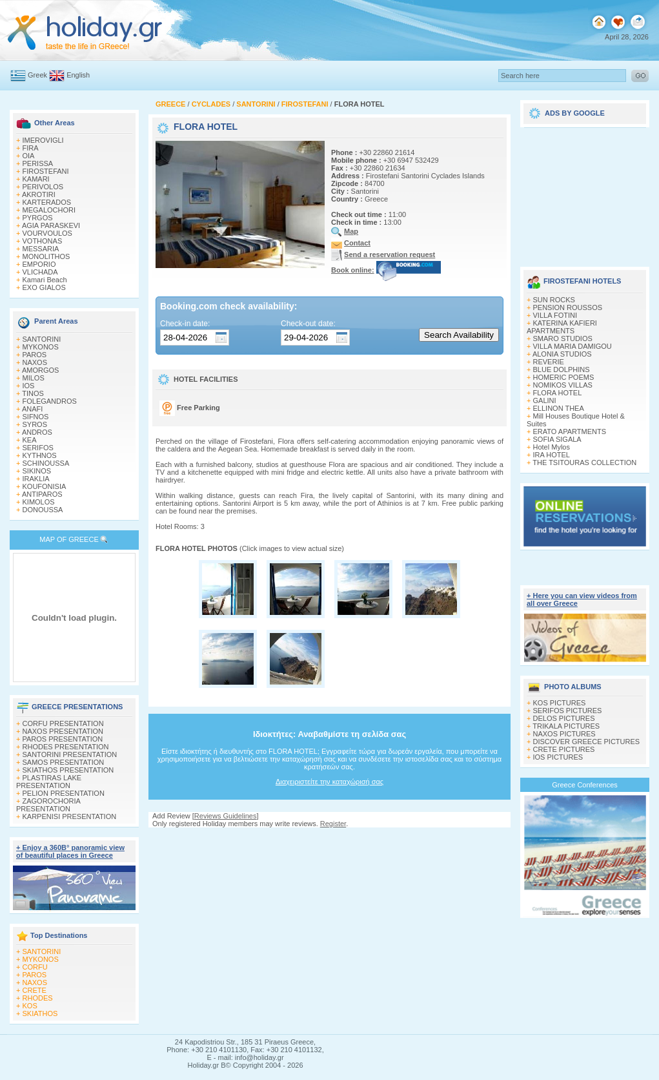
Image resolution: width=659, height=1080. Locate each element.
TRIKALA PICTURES (566, 726)
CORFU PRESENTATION (63, 723)
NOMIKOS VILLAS (563, 385)
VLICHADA (40, 272)
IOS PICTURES (558, 757)
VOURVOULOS (47, 233)
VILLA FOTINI (555, 315)
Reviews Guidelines (225, 816)
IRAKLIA (36, 479)
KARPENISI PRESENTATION (70, 816)
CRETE (34, 990)
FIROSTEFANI (46, 171)
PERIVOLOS (43, 187)
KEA (30, 440)
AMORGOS (40, 370)
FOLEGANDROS (50, 401)
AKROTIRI (39, 194)
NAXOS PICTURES (564, 734)
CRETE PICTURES (564, 749)
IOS (29, 385)
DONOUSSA (43, 510)
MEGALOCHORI (49, 210)
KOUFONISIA (44, 486)
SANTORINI (42, 339)
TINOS (33, 393)
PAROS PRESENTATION (63, 739)
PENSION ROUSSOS (568, 307)
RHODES (38, 998)
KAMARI (36, 179)
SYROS (35, 424)
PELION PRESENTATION (64, 793)
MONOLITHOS (46, 256)
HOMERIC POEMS (563, 377)
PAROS (35, 354)
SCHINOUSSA (46, 463)
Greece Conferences (585, 785)
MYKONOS (41, 347)
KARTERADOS (47, 202)
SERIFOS (38, 448)
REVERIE (548, 362)
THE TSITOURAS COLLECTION (584, 462)
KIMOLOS (39, 502)
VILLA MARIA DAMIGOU (572, 346)
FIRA (31, 148)
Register (333, 823)
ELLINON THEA (558, 408)
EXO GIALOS (44, 287)
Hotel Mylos (551, 447)
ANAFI (32, 409)
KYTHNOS (40, 455)
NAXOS (35, 362)
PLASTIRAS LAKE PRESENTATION (48, 781)
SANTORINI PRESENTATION (70, 754)
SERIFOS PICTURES (567, 710)
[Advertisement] (584, 192)
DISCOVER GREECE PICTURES (586, 741)
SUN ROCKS (554, 300)
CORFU (35, 967)
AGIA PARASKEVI (51, 225)
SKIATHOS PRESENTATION (68, 770)
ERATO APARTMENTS (570, 431)
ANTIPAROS (42, 494)
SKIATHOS (40, 1013)
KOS (30, 1006)
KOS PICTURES (559, 703)
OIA (29, 156)
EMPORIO (39, 264)
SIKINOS (37, 471)
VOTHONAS (43, 241)
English (78, 75)
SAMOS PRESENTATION (64, 762)
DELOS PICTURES (564, 718)
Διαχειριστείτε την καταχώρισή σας (329, 781)
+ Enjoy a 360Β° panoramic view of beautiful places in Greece (70, 851)
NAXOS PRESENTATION (63, 731)
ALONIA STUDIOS (562, 354)
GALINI (544, 400)
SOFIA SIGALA (557, 439)
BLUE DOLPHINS (561, 369)
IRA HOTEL (551, 455)
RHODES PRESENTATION (66, 747)
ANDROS (37, 432)
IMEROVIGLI (43, 140)
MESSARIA (41, 249)
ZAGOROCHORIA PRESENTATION (48, 805)
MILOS (34, 378)
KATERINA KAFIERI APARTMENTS (562, 327)
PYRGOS (38, 218)
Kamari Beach (45, 280)
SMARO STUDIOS (563, 338)
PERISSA (38, 163)
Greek (37, 75)
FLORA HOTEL (557, 393)
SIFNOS (36, 417)
